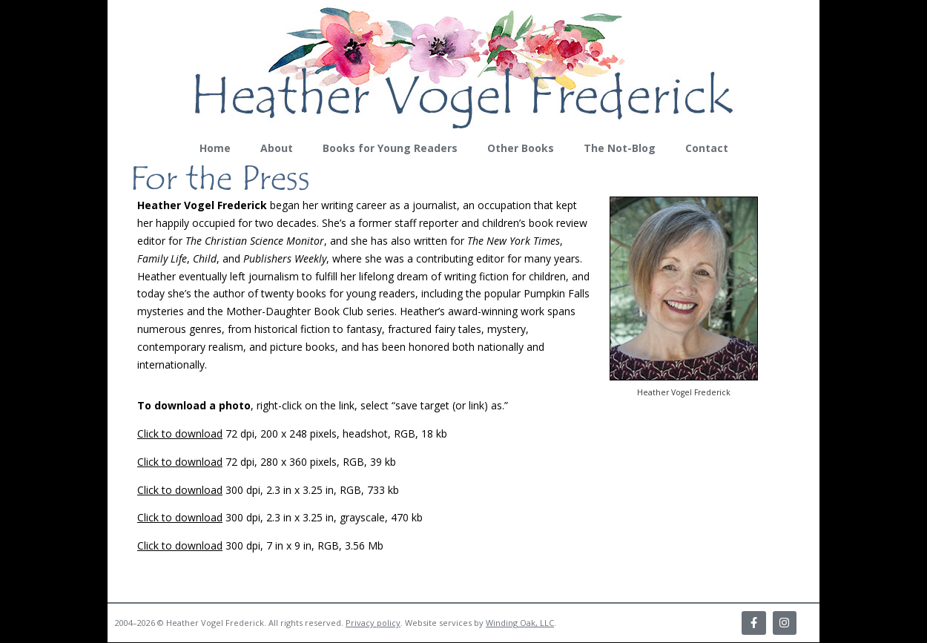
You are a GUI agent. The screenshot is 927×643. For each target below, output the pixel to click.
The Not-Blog (620, 148)
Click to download (179, 433)
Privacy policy (373, 623)
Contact (706, 148)
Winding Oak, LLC (520, 623)
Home (215, 148)
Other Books (520, 148)
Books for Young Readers (390, 148)
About (276, 148)
